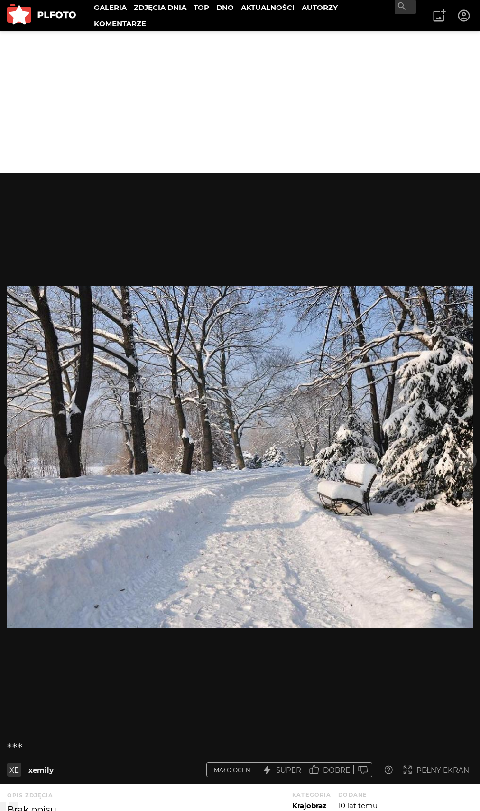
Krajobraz (309, 805)
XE (14, 769)
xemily (41, 769)
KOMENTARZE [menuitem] (120, 23)
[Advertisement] (240, 102)
